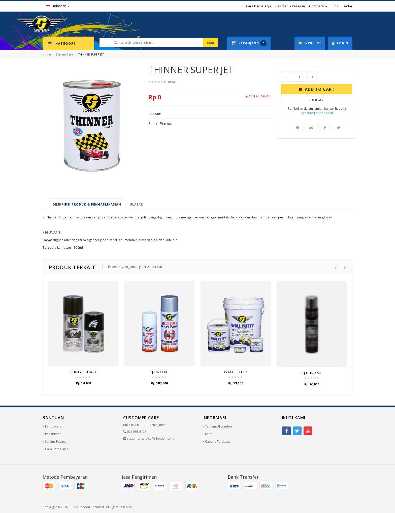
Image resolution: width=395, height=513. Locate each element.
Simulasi (317, 100)
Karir (208, 434)
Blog (335, 6)
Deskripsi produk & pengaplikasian (87, 204)
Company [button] (318, 6)
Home (47, 54)
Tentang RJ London (218, 426)
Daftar (347, 6)
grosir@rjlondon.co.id (317, 113)
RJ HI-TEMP (159, 371)
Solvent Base (64, 54)
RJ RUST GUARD (83, 371)
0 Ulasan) (170, 82)
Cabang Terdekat (217, 441)
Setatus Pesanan (56, 441)
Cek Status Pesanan (290, 6)
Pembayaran (54, 426)
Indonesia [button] (58, 6)
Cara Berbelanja (258, 6)
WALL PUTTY (235, 371)
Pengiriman (53, 434)
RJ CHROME (311, 372)
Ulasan (137, 204)
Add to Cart (320, 89)
